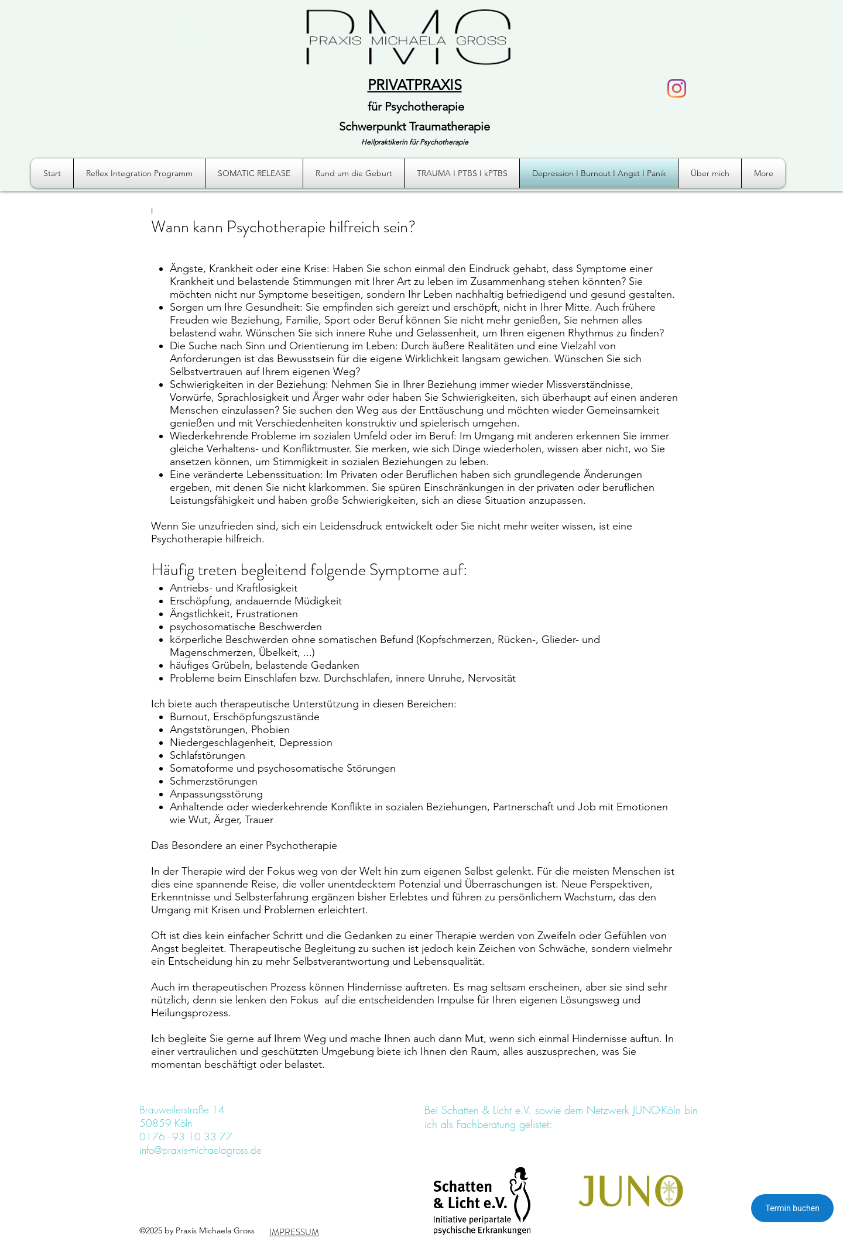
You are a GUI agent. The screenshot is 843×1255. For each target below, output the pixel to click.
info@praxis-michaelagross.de (200, 1150)
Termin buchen (792, 1208)
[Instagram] (676, 88)
